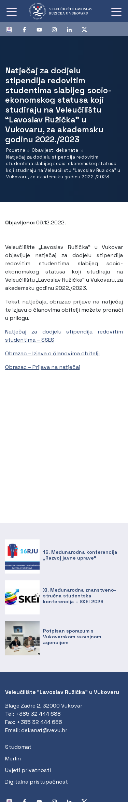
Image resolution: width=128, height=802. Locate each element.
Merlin (13, 758)
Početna (16, 150)
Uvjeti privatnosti (28, 770)
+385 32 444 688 (38, 713)
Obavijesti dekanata (55, 150)
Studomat (18, 747)
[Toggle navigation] (11, 11)
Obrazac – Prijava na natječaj (42, 367)
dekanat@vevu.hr (44, 730)
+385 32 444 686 (39, 722)
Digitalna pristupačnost (36, 781)
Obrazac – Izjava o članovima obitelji (52, 353)
